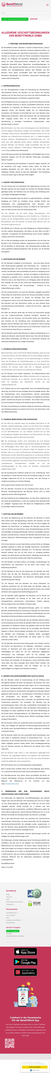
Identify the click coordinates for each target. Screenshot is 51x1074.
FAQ (7, 917)
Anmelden (33, 19)
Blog (7, 894)
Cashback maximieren (13, 920)
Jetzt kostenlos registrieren (15, 19)
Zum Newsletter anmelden (15, 936)
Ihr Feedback (14, 931)
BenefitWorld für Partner (14, 902)
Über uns (9, 897)
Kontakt (9, 933)
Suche (48, 13)
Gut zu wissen (10, 915)
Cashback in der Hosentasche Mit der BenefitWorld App (25, 1019)
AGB (7, 899)
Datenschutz (10, 922)
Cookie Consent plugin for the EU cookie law (35, 1070)
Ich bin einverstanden (34, 1067)
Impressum (10, 904)
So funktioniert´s (12, 913)
